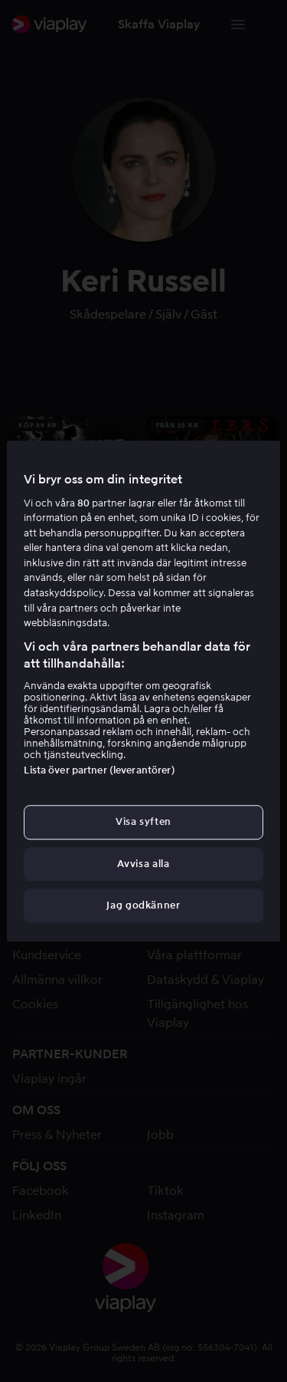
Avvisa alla (143, 863)
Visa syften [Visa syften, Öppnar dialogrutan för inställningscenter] (143, 822)
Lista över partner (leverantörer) (99, 771)
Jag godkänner (143, 905)
